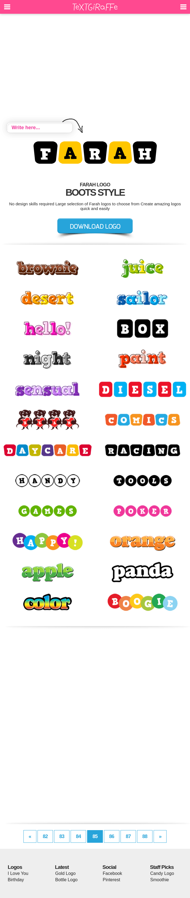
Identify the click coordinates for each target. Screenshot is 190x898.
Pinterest (111, 879)
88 (144, 836)
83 (61, 836)
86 (111, 836)
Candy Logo (162, 873)
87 (128, 836)
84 (78, 836)
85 (94, 836)
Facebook (112, 873)
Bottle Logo (66, 879)
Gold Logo (65, 873)
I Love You (18, 873)
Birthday (16, 879)
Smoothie (159, 879)
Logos (15, 867)
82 (45, 836)
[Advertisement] (95, 68)
